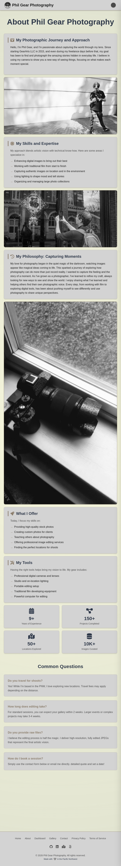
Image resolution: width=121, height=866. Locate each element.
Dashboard (39, 838)
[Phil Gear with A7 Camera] (60, 105)
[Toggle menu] (113, 5)
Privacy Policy (78, 838)
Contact (64, 838)
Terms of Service (97, 838)
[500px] (70, 847)
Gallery (52, 838)
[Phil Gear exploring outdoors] (60, 218)
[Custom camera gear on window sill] (60, 403)
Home (18, 838)
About (28, 838)
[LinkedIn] (57, 847)
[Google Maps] (64, 847)
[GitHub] (51, 847)
